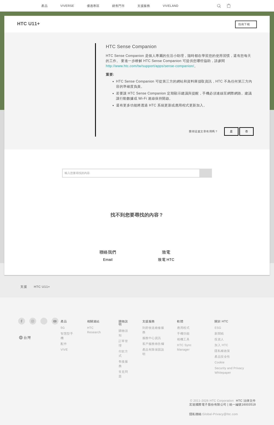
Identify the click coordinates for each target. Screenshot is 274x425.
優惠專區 (94, 6)
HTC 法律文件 (246, 401)
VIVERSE (67, 6)
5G (63, 328)
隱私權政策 (220, 351)
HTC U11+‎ (42, 286)
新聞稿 (217, 333)
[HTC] (23, 5)
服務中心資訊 (150, 338)
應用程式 (180, 328)
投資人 (217, 339)
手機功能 (180, 333)
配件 (64, 344)
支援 (23, 286)
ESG (216, 328)
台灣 (27, 338)
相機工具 (180, 339)
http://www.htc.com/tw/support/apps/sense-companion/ (150, 66)
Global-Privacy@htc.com (219, 414)
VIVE (64, 349)
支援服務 (144, 6)
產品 (44, 6)
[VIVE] (250, 5)
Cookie (218, 362)
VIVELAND (172, 6)
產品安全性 (220, 357)
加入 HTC (219, 345)
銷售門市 (119, 6)
